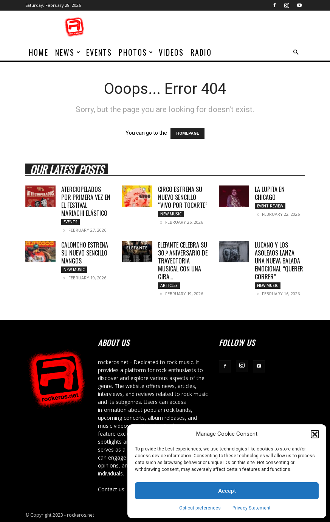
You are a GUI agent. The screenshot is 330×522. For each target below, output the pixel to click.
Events (99, 52)
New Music (170, 214)
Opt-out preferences (200, 508)
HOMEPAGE (187, 133)
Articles (169, 285)
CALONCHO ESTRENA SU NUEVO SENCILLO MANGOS (84, 252)
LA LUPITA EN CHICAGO (270, 193)
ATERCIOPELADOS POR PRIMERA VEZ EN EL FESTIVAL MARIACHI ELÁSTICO (85, 201)
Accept (227, 491)
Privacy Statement (251, 508)
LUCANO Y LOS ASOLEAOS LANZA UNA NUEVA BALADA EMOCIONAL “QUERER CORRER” (279, 260)
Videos (171, 52)
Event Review (270, 206)
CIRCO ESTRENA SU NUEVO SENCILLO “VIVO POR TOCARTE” (183, 197)
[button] (315, 434)
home (38, 52)
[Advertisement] (216, 27)
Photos (136, 52)
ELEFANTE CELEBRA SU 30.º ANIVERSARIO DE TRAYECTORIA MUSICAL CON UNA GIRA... (183, 260)
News (68, 52)
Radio (201, 52)
